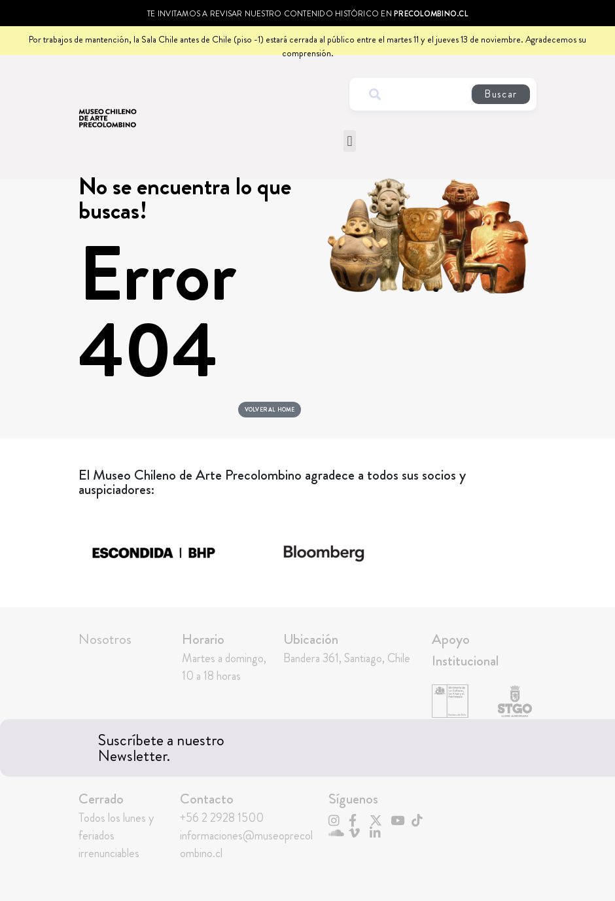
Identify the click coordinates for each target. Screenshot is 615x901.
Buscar (500, 93)
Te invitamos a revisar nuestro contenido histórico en (307, 14)
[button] (349, 141)
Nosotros (105, 643)
